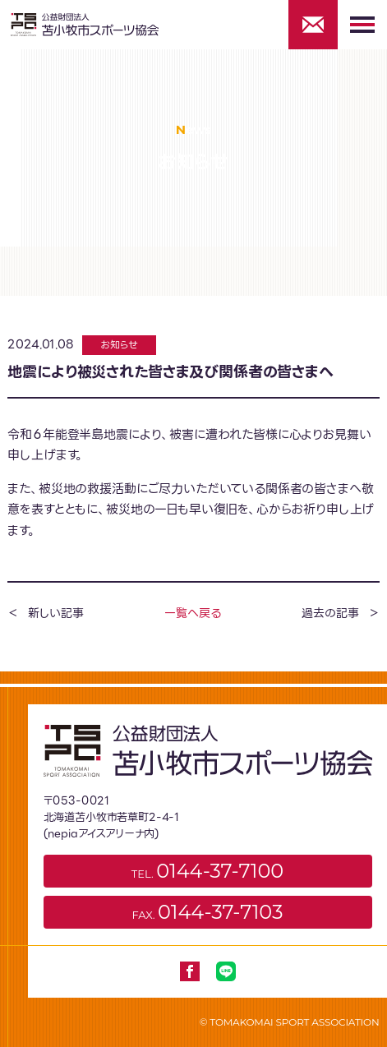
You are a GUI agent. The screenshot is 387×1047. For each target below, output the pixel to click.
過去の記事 (330, 613)
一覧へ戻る (192, 613)
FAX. (207, 912)
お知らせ (118, 345)
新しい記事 (55, 613)
